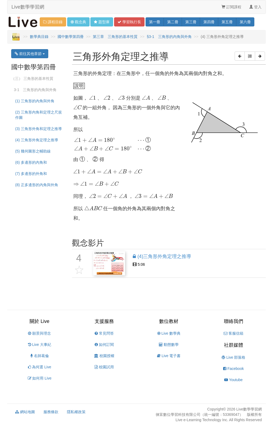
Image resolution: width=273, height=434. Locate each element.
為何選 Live (39, 367)
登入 (255, 7)
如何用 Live (39, 378)
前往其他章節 (30, 54)
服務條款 (50, 412)
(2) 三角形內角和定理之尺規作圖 (38, 115)
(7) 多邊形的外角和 (31, 173)
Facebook (233, 368)
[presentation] (92, 97)
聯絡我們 (233, 321)
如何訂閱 (104, 344)
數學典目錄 (39, 36)
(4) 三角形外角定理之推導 (36, 140)
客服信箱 (233, 333)
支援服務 (104, 321)
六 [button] (245, 22)
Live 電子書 (168, 356)
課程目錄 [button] (53, 22)
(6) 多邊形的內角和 (31, 162)
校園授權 (104, 356)
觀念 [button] (78, 22)
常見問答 (104, 333)
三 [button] (190, 22)
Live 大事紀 (39, 344)
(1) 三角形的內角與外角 (34, 101)
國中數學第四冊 (71, 36)
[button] (240, 56)
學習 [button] (129, 22)
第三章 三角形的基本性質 (115, 36)
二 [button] (172, 22)
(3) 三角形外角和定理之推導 (38, 129)
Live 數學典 (168, 333)
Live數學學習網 (27, 7)
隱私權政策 (76, 412)
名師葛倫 (39, 356)
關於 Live (39, 321)
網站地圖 (25, 412)
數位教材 (168, 321)
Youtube (233, 380)
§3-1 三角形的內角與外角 (169, 36)
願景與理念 (39, 333)
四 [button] (209, 22)
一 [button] (154, 22)
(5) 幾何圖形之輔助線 (33, 151)
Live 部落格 (233, 357)
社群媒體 (233, 345)
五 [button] (227, 22)
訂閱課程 (231, 7)
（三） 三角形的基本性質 (32, 78)
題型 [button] (102, 22)
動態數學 (169, 344)
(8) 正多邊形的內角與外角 (36, 185)
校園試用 (104, 367)
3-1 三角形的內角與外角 (35, 90)
